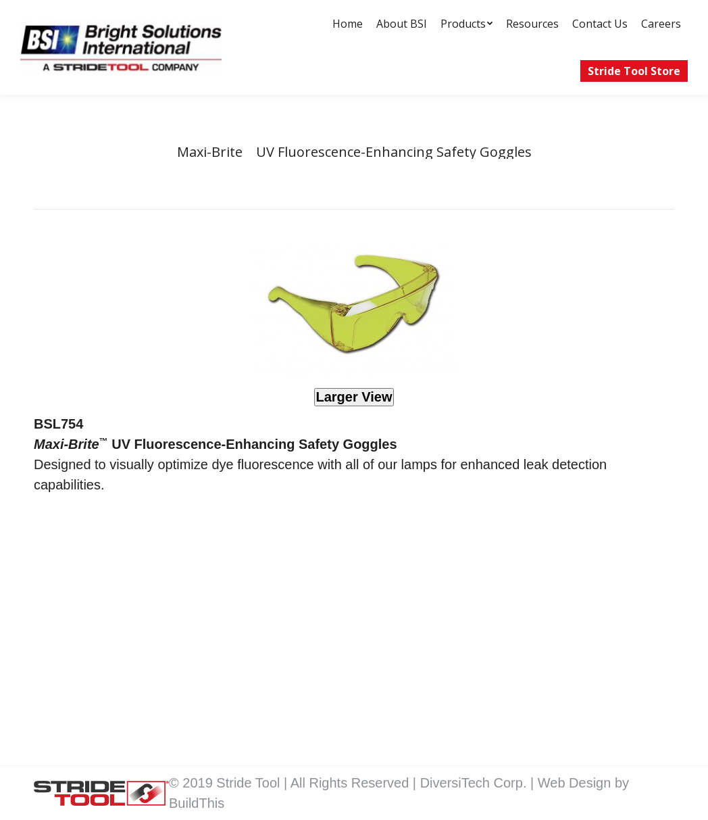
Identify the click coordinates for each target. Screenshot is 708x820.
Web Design (576, 782)
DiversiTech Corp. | (479, 782)
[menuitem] (348, 24)
